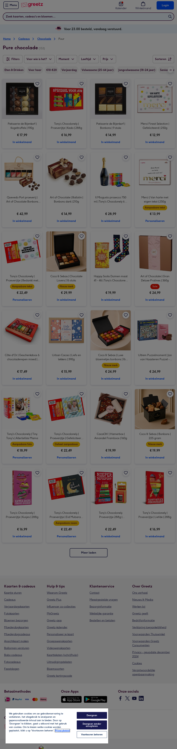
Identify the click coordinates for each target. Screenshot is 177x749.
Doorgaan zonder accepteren (92, 725)
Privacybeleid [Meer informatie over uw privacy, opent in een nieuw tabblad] (62, 730)
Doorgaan (92, 715)
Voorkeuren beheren (92, 734)
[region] (57, 725)
